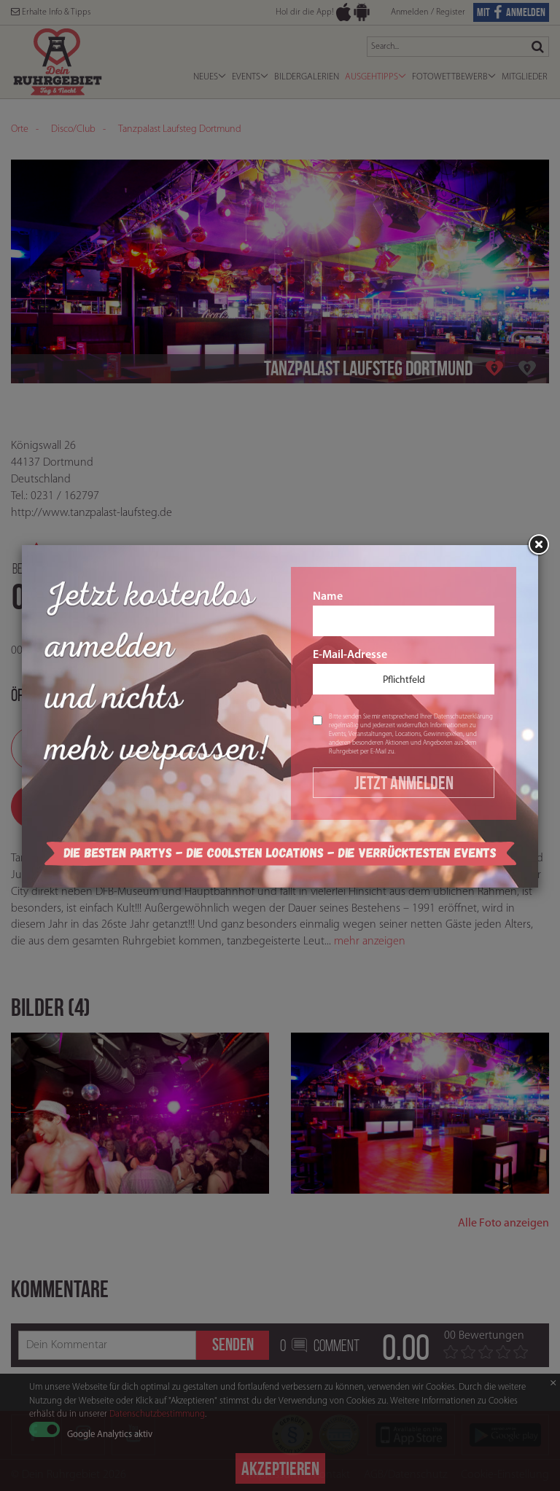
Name (403, 613)
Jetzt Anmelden (404, 782)
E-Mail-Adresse (403, 671)
